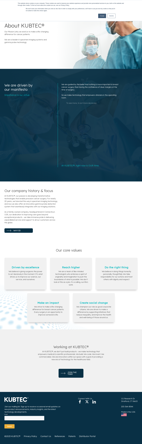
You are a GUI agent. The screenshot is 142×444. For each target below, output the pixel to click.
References (60, 436)
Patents (72, 436)
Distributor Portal (87, 436)
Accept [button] (102, 16)
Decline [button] (111, 16)
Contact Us (45, 436)
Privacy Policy (30, 436)
